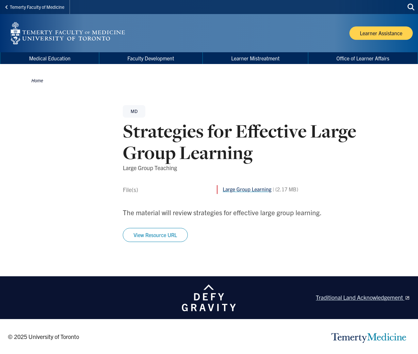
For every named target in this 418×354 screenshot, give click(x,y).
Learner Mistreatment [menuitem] (255, 58)
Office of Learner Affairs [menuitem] (362, 58)
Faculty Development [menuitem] (150, 58)
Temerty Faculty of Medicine (34, 7)
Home (37, 80)
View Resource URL (155, 235)
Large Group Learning (247, 189)
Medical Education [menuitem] (50, 58)
